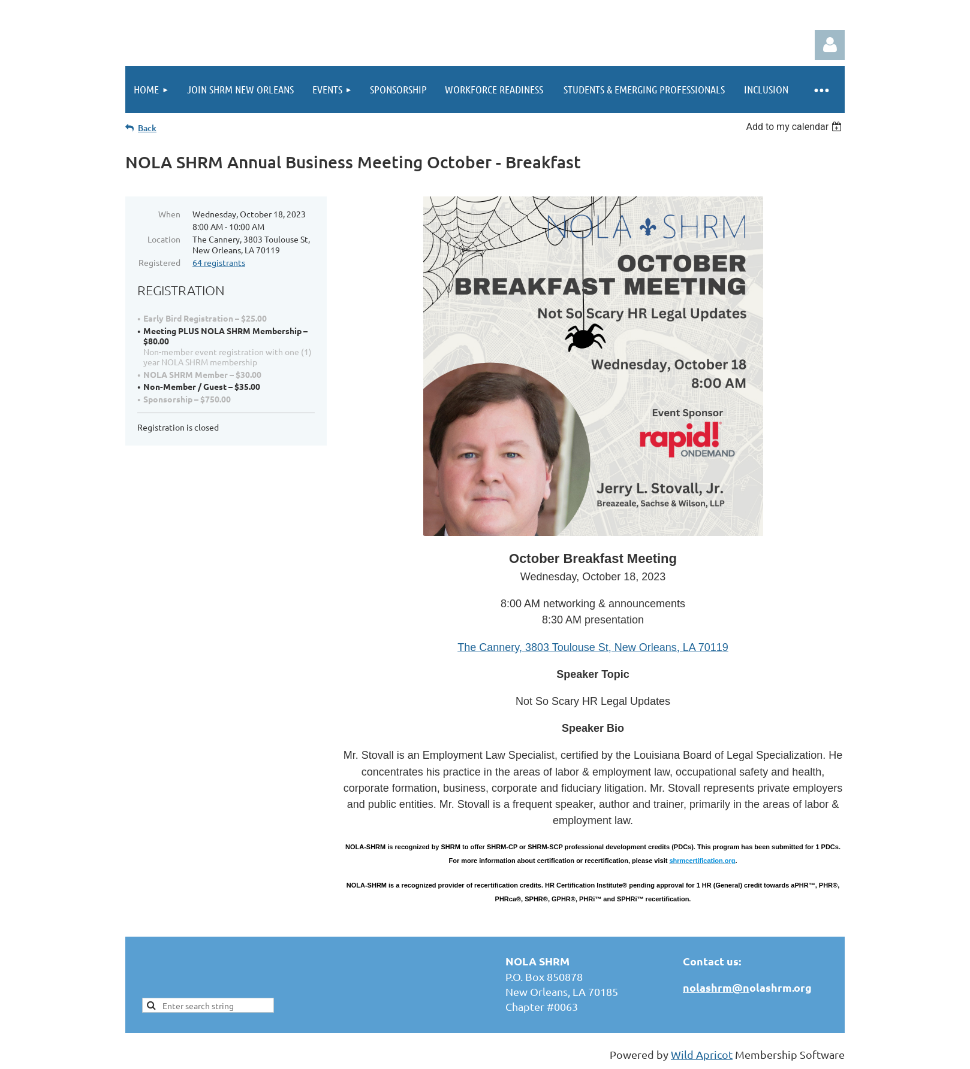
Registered (159, 262)
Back (147, 128)
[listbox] (795, 126)
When (169, 213)
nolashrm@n (716, 987)
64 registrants (218, 262)
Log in (830, 45)
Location (163, 239)
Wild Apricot (702, 1054)
